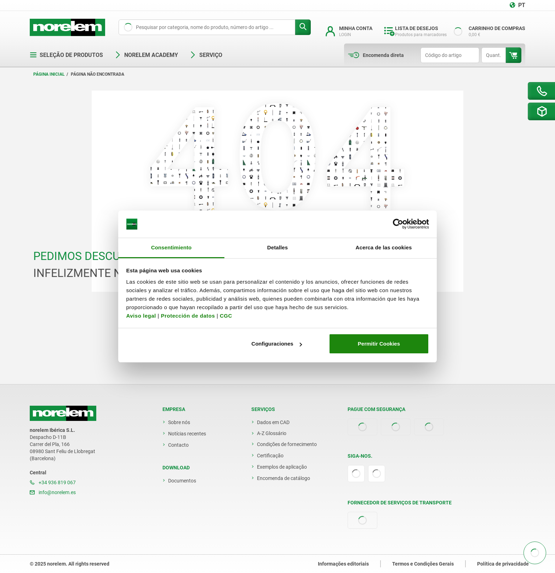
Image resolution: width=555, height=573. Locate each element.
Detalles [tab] (277, 247)
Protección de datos (188, 316)
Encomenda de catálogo (283, 478)
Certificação (270, 455)
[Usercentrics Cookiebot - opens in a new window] (398, 224)
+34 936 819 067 (53, 482)
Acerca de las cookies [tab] (384, 247)
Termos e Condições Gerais (423, 564)
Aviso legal (141, 316)
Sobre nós (179, 422)
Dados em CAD (273, 422)
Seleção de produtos (66, 55)
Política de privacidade (503, 564)
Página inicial (49, 74)
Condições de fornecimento (287, 444)
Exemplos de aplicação (282, 467)
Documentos (182, 481)
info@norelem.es (53, 492)
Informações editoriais (343, 564)
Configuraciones (276, 344)
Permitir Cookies (379, 344)
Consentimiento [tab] (171, 247)
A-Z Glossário (271, 433)
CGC (226, 316)
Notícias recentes (187, 433)
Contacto (178, 445)
